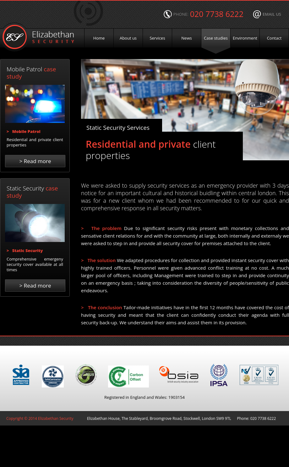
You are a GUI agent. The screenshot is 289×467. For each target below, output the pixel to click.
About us (128, 38)
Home (99, 38)
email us (272, 14)
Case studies (216, 38)
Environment (245, 38)
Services (157, 38)
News (186, 38)
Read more (35, 161)
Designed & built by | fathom (144, 433)
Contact (274, 38)
